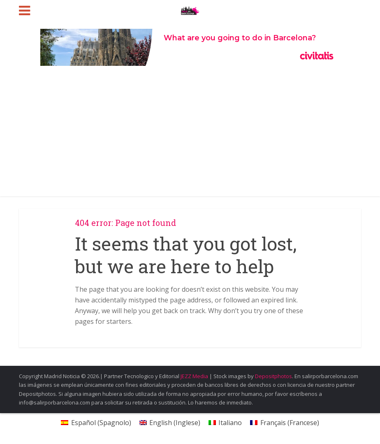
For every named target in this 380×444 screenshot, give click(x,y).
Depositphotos (273, 376)
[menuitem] (96, 422)
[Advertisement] (190, 134)
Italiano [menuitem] (230, 422)
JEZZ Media (195, 376)
